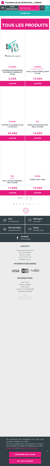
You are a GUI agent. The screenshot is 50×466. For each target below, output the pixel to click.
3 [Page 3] (20, 368)
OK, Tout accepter (25, 461)
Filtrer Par (25, 13)
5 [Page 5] (26, 368)
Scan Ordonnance (12, 8)
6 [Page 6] (29, 368)
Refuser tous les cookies (28, 448)
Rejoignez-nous (25, 423)
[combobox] (28, 8)
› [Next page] (35, 368)
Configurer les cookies (25, 454)
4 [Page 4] (23, 368)
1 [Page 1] (13, 368)
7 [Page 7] (33, 368)
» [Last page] (38, 368)
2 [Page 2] (17, 368)
